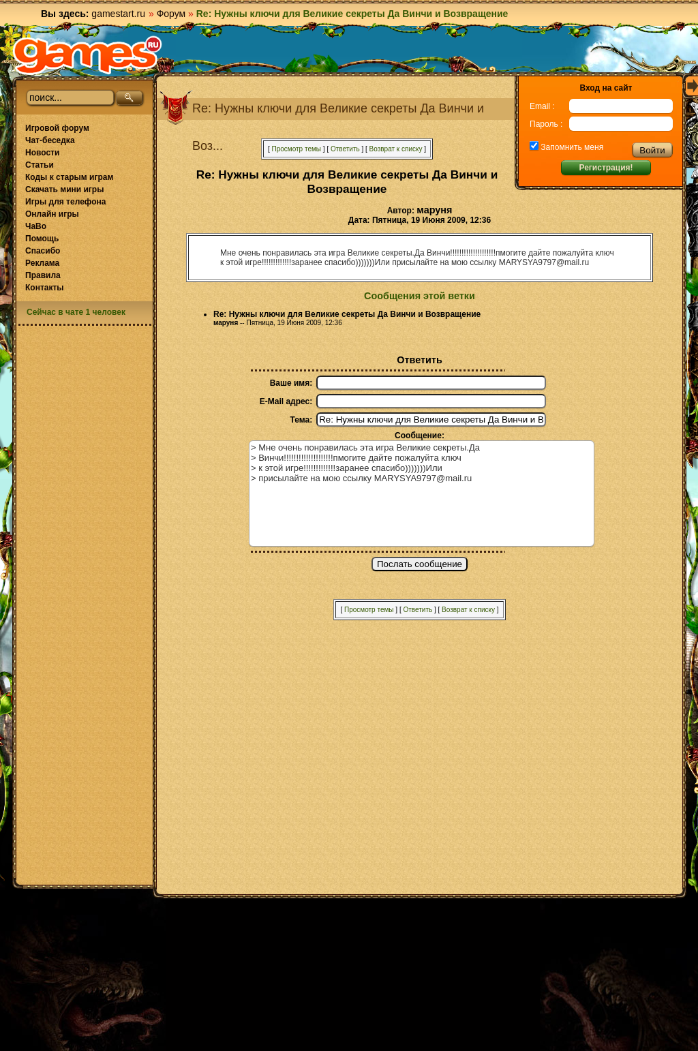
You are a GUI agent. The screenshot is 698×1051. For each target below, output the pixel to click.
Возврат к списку (396, 149)
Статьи (39, 165)
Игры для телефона (65, 202)
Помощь (42, 238)
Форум (171, 13)
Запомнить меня (570, 147)
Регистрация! (606, 167)
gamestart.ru (118, 13)
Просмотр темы (296, 149)
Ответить (345, 149)
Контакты (44, 287)
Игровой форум (57, 128)
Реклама (42, 263)
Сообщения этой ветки (419, 295)
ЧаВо (35, 226)
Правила (43, 275)
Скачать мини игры (64, 189)
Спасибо (42, 251)
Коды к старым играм (69, 177)
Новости (42, 152)
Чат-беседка (50, 140)
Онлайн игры (52, 214)
